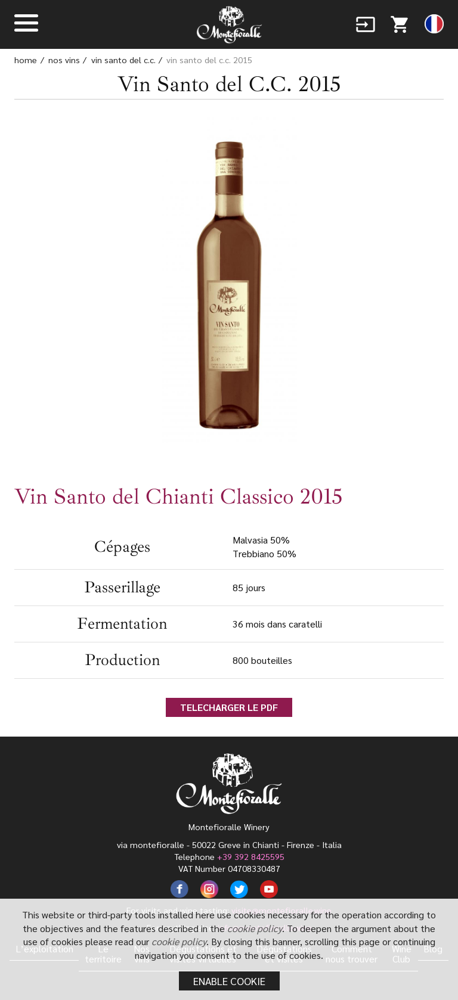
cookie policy (254, 928)
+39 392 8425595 (250, 856)
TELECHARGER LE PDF (229, 707)
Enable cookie (229, 980)
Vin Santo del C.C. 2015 (209, 59)
